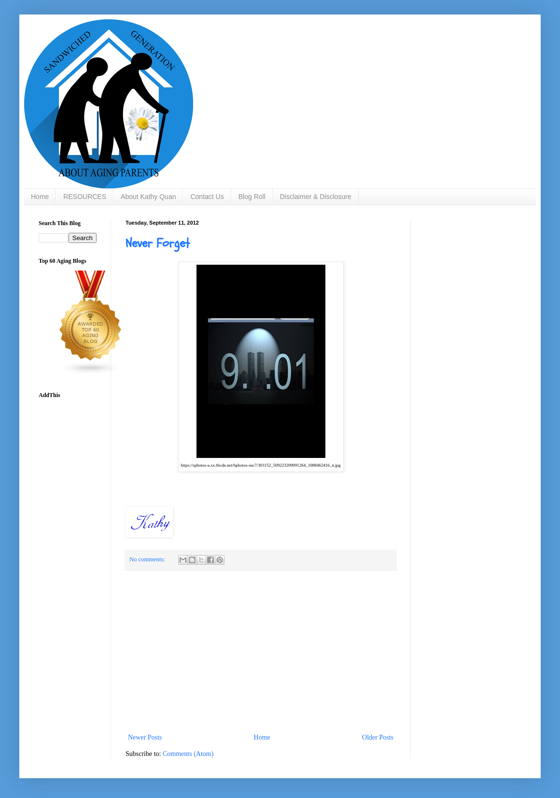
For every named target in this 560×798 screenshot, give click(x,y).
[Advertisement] (260, 651)
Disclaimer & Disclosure (315, 196)
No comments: (148, 559)
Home (40, 196)
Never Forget (158, 243)
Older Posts (377, 737)
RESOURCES (84, 196)
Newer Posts (145, 737)
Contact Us (207, 196)
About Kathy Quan (148, 196)
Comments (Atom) (188, 753)
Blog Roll (252, 196)
